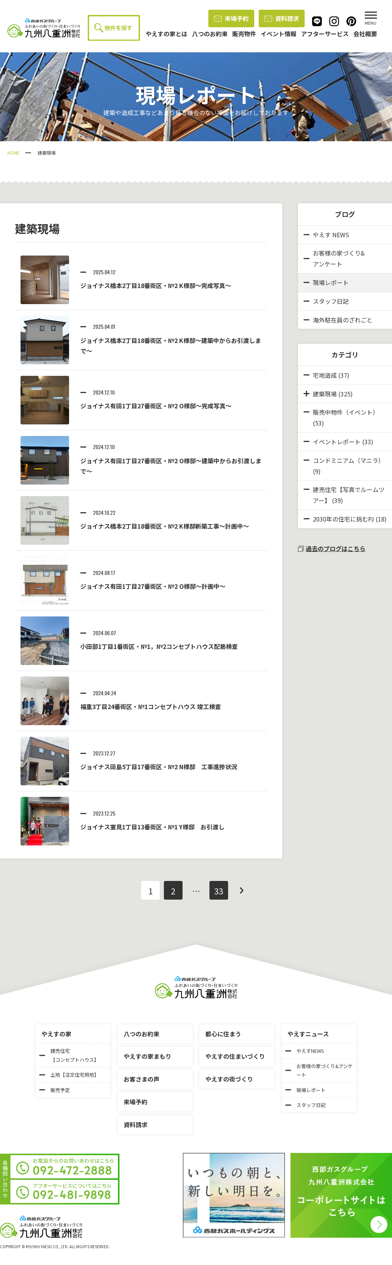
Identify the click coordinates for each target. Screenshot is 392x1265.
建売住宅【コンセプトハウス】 (69, 1055)
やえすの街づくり (229, 1078)
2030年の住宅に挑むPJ (343, 518)
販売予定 (54, 1090)
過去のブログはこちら (331, 548)
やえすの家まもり (147, 1056)
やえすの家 (56, 1033)
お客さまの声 (141, 1078)
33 (218, 891)
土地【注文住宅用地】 (69, 1074)
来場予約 (231, 18)
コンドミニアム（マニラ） (348, 460)
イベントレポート (337, 441)
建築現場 (325, 393)
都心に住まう (223, 1033)
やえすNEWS (304, 1050)
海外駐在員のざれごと (338, 319)
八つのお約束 (141, 1033)
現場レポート (326, 282)
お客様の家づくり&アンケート (334, 258)
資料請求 (281, 18)
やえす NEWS (326, 234)
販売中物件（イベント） (346, 412)
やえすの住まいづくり (235, 1056)
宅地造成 (325, 375)
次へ (241, 890)
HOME (13, 152)
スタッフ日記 (326, 301)
